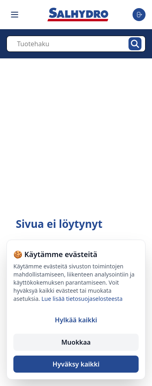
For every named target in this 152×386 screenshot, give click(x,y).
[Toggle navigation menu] (14, 14)
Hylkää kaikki (76, 319)
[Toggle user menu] (139, 14)
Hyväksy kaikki (76, 364)
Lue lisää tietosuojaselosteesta (81, 298)
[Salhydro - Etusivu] (77, 14)
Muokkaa (75, 342)
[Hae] (134, 43)
